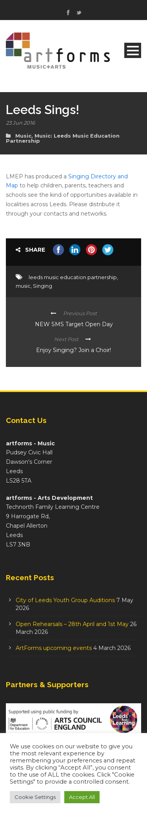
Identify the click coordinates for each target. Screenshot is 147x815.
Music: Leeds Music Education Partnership (63, 138)
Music (23, 136)
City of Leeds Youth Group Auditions (65, 600)
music (23, 286)
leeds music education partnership (73, 277)
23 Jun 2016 (20, 123)
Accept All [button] (82, 797)
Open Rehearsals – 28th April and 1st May (72, 624)
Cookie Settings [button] (35, 797)
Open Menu (132, 50)
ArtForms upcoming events (54, 648)
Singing (42, 286)
